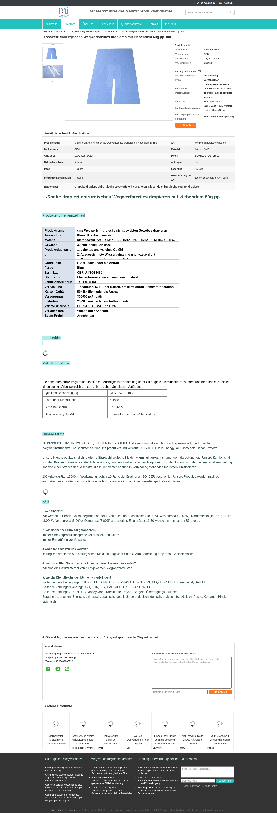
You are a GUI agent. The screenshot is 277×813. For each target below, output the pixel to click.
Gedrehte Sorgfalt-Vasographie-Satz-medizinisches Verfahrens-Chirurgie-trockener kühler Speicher (64, 787)
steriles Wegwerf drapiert (143, 637)
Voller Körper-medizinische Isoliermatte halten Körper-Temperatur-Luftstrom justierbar (158, 770)
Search (232, 12)
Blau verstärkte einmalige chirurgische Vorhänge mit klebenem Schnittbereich (110, 740)
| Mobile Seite (209, 785)
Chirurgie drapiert (114, 637)
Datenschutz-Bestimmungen (65, 810)
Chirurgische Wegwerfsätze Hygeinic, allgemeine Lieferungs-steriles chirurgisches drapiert (64, 777)
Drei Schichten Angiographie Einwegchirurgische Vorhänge (56, 740)
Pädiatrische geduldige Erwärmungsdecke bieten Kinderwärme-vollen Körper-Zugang (158, 780)
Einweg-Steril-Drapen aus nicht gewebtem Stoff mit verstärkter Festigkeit (165, 740)
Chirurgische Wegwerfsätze (64, 759)
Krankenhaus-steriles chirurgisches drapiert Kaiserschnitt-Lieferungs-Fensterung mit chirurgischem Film (83, 740)
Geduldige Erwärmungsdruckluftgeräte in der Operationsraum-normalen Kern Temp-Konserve (157, 790)
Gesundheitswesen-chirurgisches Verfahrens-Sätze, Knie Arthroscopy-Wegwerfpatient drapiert (64, 797)
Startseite (51, 24)
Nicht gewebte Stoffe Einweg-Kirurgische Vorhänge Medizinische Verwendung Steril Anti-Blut (192, 740)
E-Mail (185, 785)
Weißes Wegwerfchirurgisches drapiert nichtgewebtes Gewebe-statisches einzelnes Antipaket (138, 740)
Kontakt (153, 24)
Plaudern (170, 24)
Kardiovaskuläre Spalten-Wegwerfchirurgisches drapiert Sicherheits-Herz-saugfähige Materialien (111, 790)
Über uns (87, 24)
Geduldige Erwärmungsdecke (157, 759)
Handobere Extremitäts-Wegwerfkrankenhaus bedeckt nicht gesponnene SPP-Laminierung (109, 780)
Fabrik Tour (107, 24)
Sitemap (195, 785)
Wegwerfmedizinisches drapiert (81, 637)
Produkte (69, 24)
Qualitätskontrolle (131, 24)
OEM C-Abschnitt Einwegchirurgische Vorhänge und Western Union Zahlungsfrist (220, 740)
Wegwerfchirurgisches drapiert (85, 31)
